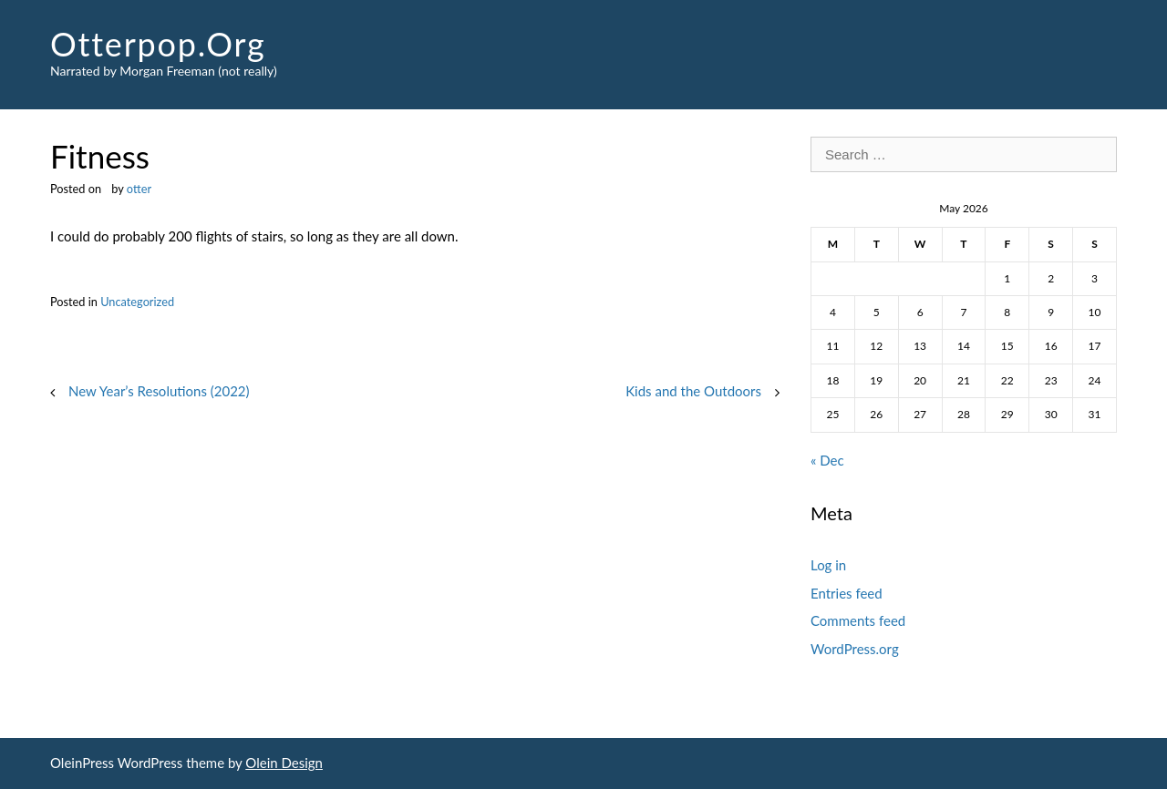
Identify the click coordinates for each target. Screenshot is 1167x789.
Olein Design (284, 762)
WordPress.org (855, 648)
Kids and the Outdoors (693, 391)
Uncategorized (137, 301)
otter (139, 188)
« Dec (827, 460)
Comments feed (858, 620)
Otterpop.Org (157, 44)
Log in (828, 565)
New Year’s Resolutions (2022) (159, 391)
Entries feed (847, 593)
